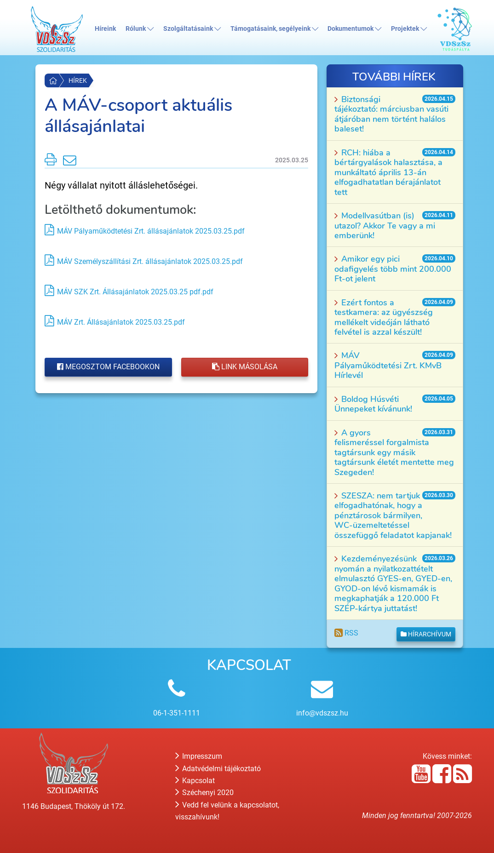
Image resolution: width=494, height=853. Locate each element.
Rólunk (140, 29)
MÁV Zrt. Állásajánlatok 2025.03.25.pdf (121, 322)
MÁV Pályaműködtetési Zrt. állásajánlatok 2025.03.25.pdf (151, 231)
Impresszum (198, 756)
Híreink (105, 29)
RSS (346, 633)
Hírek (78, 80)
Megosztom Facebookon (108, 366)
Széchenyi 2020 (204, 792)
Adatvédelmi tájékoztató (218, 768)
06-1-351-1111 (176, 713)
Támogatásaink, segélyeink (274, 29)
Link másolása (244, 366)
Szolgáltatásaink (192, 29)
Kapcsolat (195, 780)
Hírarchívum (426, 634)
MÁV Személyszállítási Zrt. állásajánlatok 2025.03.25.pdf (150, 261)
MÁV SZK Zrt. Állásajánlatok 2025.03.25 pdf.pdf (135, 291)
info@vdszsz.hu (322, 713)
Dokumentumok (354, 29)
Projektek (409, 29)
